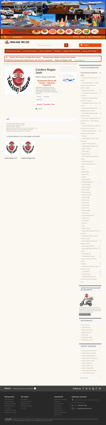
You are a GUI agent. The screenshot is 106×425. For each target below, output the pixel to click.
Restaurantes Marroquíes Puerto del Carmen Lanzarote (89, 99)
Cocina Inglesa (85, 271)
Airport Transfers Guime (88, 368)
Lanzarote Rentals (77, 419)
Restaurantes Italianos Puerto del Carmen (89, 250)
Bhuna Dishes (85, 174)
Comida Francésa (86, 274)
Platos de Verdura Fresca (88, 215)
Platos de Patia (85, 207)
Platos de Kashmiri (86, 195)
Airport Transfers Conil (87, 365)
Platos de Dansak (86, 184)
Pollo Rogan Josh (10, 158)
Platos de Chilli (85, 189)
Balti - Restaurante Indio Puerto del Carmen (90, 158)
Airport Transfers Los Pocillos (89, 353)
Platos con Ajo (85, 213)
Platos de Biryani (86, 154)
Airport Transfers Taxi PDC (88, 360)
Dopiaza (84, 177)
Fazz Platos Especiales (87, 161)
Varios (83, 225)
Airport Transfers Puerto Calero (89, 358)
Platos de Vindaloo (86, 187)
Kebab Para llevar (86, 327)
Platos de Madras (86, 179)
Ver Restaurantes (30, 51)
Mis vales (23, 408)
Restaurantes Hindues (87, 330)
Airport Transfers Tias (87, 363)
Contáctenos (57, 406)
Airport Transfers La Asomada (89, 370)
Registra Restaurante (71, 51)
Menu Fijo (84, 223)
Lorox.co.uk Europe (14, 420)
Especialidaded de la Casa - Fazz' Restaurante (89, 140)
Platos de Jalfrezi (86, 210)
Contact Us (76, 36)
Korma (83, 169)
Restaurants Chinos (86, 332)
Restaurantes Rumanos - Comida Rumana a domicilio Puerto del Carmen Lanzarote (89, 85)
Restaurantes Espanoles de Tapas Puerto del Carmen (89, 268)
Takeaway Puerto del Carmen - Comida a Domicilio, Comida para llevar (89, 279)
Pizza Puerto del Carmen (88, 90)
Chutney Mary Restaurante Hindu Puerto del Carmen (89, 114)
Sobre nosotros (58, 408)
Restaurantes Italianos (87, 337)
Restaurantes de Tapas (87, 340)
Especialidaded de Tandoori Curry (90, 146)
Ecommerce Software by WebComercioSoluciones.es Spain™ (55, 419)
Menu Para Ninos (86, 228)
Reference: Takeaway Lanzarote (44, 77)
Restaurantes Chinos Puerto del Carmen (89, 79)
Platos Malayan (85, 171)
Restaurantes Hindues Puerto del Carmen (89, 104)
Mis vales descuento (26, 401)
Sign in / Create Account (94, 36)
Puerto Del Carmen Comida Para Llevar (89, 74)
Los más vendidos (59, 403)
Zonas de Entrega (89, 51)
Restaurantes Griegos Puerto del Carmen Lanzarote (89, 237)
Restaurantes (86, 321)
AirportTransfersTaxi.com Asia (29, 420)
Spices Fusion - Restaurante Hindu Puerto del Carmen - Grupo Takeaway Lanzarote (90, 121)
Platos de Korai (85, 200)
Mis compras (24, 399)
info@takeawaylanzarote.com (85, 408)
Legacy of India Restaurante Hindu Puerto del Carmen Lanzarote (90, 127)
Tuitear (39, 96)
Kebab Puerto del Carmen (88, 246)
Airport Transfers (88, 346)
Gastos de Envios (58, 410)
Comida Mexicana (86, 253)
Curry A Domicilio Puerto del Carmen (88, 165)
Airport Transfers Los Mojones (89, 350)
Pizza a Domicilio (86, 325)
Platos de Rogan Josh (87, 182)
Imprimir (40, 108)
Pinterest (39, 99)
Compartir (46, 96)
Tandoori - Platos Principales (89, 143)
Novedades (57, 401)
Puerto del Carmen (13, 51)
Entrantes (84, 136)
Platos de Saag (85, 197)
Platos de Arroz (85, 218)
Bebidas (58, 51)
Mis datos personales (26, 406)
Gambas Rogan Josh (27, 158)
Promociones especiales (60, 399)
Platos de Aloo (85, 202)
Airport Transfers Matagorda (88, 355)
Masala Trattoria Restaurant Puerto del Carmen (90, 232)
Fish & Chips (85, 335)
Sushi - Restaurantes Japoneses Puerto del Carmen (89, 242)
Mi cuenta (24, 397)
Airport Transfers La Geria (88, 373)
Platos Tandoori (85, 151)
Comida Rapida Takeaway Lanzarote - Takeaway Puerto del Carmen (88, 259)
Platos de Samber (86, 192)
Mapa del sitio (57, 414)
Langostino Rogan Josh (44, 158)
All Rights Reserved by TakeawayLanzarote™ (24, 419)
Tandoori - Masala (86, 148)
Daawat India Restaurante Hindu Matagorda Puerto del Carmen (89, 109)
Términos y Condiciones (60, 412)
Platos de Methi (85, 205)
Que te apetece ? (45, 51)
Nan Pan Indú (85, 220)
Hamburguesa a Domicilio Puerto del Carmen (89, 94)
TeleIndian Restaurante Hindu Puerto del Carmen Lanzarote (88, 132)
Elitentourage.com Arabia (45, 420)
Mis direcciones (25, 403)
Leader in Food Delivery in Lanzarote (90, 289)
